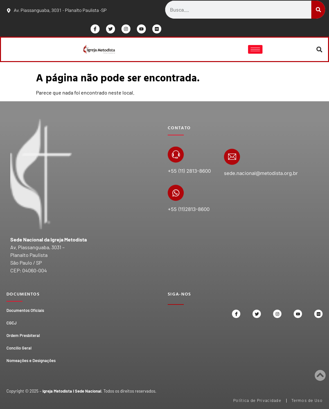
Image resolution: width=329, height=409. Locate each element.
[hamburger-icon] (255, 49)
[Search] (318, 10)
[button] (319, 49)
